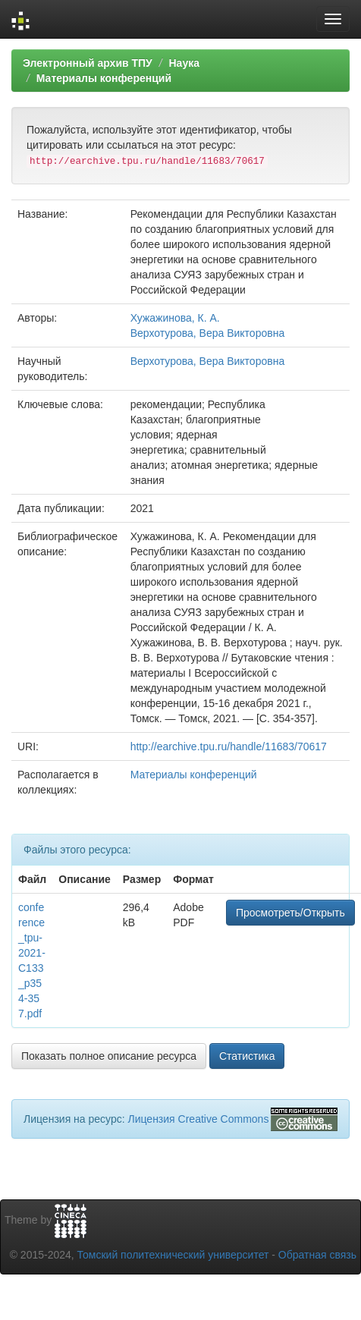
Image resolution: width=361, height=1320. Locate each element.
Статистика (247, 1056)
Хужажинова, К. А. (175, 318)
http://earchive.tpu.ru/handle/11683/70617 (228, 746)
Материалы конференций (103, 78)
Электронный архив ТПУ (87, 63)
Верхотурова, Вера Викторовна (207, 333)
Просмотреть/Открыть (290, 913)
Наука (183, 63)
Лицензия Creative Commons (197, 1119)
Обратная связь (317, 1255)
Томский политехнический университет (173, 1255)
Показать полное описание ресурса (108, 1056)
